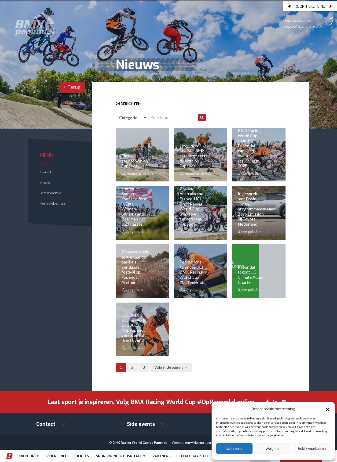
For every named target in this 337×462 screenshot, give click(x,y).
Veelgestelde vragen (53, 203)
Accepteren (234, 449)
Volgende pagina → (171, 367)
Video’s (45, 182)
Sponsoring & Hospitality (120, 456)
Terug (72, 87)
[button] (327, 408)
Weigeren (273, 449)
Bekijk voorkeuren (312, 449)
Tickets (82, 456)
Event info (29, 456)
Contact (45, 172)
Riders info (57, 456)
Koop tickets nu (310, 6)
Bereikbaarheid (50, 193)
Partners (161, 456)
